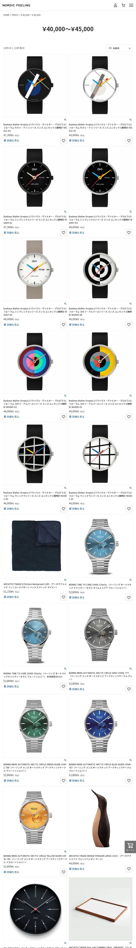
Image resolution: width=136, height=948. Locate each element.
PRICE (15, 14)
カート (123, 5)
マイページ (115, 5)
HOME (6, 14)
